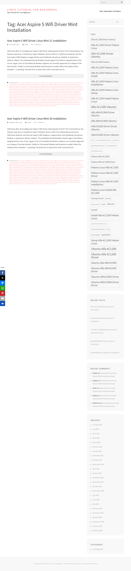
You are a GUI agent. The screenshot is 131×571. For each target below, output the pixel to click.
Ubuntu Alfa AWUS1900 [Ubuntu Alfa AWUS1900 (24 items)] (103, 262)
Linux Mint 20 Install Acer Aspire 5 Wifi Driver (53, 177)
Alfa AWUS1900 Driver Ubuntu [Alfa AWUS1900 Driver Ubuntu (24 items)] (103, 114)
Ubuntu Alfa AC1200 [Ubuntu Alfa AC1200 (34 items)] (103, 249)
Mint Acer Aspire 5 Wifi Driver (33, 101)
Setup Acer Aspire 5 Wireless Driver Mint (45, 106)
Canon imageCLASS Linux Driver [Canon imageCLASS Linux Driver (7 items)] (103, 140)
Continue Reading (45, 76)
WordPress (94, 564)
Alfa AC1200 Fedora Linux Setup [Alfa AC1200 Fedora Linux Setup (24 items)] (104, 91)
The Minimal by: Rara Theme (73, 564)
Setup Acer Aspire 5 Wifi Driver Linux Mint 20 (37, 182)
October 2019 (97, 517)
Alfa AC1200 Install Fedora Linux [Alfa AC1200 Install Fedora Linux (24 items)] (105, 100)
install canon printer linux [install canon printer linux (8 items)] (98, 229)
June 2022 (96, 433)
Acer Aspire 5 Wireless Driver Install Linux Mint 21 (64, 87)
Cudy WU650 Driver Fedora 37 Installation (105, 353)
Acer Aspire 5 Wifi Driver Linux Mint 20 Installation (36, 118)
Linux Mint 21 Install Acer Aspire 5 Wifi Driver (53, 99)
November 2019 (98, 513)
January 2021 (97, 473)
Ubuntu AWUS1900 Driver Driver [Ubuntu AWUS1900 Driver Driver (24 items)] (105, 284)
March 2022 (97, 442)
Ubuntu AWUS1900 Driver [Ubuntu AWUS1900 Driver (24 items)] (105, 276)
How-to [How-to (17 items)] (110, 204)
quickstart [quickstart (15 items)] (106, 234)
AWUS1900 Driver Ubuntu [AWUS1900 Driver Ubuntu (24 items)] (105, 134)
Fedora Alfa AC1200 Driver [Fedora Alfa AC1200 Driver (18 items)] (103, 162)
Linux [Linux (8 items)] (108, 229)
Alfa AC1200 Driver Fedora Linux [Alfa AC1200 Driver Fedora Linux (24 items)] (105, 46)
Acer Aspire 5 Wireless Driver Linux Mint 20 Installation (30, 169)
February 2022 (97, 447)
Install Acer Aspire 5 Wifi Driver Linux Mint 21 (48, 94)
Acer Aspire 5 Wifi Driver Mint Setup (37, 87)
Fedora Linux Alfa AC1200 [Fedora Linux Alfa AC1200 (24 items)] (104, 167)
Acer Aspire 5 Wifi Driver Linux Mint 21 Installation (36, 40)
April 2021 (96, 469)
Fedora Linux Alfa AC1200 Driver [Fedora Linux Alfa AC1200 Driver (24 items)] (104, 174)
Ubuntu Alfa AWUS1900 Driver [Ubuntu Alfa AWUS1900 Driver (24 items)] (103, 270)
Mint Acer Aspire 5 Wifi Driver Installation (55, 101)
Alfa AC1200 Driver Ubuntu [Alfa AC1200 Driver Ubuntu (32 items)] (102, 55)
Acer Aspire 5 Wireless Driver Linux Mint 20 (44, 167)
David (26, 44)
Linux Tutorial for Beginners (32, 9)
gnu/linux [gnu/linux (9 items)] (108, 198)
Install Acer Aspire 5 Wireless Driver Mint (56, 96)
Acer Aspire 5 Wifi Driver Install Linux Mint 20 (32, 160)
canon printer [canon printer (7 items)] (116, 140)
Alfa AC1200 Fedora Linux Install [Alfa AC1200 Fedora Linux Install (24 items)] (104, 74)
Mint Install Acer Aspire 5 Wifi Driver (58, 102)
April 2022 (96, 438)
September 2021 (98, 464)
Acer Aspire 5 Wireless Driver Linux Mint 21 (44, 89)
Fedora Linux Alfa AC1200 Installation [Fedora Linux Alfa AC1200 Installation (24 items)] (104, 183)
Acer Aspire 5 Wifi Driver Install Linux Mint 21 (32, 83)
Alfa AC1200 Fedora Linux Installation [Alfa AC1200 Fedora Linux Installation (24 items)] (104, 83)
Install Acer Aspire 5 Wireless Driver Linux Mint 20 (28, 174)
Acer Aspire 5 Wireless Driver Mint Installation (67, 92)
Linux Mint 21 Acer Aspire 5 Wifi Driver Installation (36, 97)
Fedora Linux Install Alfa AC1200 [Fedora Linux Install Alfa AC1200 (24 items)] (103, 191)
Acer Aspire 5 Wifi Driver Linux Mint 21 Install (32, 84)
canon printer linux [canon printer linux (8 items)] (111, 145)
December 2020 (98, 478)
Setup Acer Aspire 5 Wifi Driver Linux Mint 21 (37, 104)
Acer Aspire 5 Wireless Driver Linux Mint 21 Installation (30, 91)
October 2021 (97, 460)
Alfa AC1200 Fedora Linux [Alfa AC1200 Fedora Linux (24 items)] (104, 67)
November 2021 (98, 456)
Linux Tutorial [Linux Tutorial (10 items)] (95, 235)
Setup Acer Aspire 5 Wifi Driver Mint (62, 104)
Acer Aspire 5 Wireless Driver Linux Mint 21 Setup (63, 91)
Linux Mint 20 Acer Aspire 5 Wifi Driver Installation (36, 175)
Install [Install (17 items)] (94, 209)
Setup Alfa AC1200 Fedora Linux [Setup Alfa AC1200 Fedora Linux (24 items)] (105, 242)
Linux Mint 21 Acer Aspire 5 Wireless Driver (65, 97)
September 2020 (98, 491)
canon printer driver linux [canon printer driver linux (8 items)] (97, 145)
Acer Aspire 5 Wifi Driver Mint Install (63, 86)
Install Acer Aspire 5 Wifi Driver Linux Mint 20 (48, 172)
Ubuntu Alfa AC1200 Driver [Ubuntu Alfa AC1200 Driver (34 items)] (103, 255)
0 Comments (37, 44)
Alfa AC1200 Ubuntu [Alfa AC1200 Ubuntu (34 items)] (103, 107)
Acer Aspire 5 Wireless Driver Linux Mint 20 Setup (63, 169)
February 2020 (97, 508)
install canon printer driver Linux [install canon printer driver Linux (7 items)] (98, 223)
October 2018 (97, 526)
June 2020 (96, 500)
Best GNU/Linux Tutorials (110, 11)
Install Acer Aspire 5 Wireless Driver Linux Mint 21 (28, 96)
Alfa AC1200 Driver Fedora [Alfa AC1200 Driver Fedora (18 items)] (103, 39)
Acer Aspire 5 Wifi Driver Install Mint (58, 83)
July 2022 (96, 429)
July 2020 (96, 495)
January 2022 (97, 451)
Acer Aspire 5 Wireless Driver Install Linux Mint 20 (64, 165)
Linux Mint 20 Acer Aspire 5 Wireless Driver (65, 175)
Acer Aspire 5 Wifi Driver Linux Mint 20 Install (32, 162)
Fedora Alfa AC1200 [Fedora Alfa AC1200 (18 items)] (100, 156)
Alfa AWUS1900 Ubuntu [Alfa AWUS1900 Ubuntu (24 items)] (103, 121)
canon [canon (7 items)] (92, 140)
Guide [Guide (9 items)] (103, 204)
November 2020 (98, 482)
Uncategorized (98, 549)
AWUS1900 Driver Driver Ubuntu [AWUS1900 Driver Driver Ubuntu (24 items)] (104, 128)
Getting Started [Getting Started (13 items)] (97, 198)
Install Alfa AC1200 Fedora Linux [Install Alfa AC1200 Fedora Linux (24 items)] (105, 217)
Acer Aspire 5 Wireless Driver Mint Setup (21, 94)
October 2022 (97, 425)
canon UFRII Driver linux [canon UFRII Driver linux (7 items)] (96, 151)
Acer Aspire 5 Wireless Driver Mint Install (39, 92)
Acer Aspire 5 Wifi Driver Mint (42, 86)
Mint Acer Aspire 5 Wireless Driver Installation (33, 102)
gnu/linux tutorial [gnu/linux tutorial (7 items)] (95, 204)
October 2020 (97, 486)
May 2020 (96, 504)
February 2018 (97, 530)
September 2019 (98, 522)
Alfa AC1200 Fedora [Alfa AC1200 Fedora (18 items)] (100, 62)
